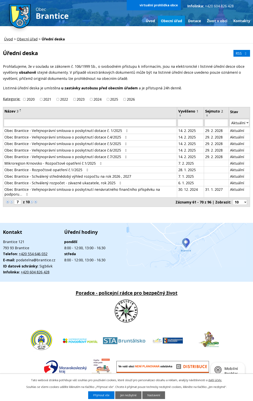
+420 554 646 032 (33, 253)
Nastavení (153, 395)
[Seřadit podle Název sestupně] (20, 111)
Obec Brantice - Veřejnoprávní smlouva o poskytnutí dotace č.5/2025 (66, 143)
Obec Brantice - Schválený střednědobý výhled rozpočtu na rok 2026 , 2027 (67, 176)
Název (11, 111)
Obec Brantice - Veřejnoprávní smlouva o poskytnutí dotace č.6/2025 (66, 150)
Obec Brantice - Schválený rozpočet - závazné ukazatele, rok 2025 (63, 182)
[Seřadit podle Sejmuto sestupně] (207, 116)
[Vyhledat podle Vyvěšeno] (190, 123)
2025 (114, 99)
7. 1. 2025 (186, 176)
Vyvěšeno (188, 111)
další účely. (215, 380)
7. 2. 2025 (186, 163)
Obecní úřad (171, 20)
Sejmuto (214, 111)
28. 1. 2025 (187, 169)
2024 (97, 99)
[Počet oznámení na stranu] (240, 202)
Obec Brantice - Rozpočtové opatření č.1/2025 (47, 169)
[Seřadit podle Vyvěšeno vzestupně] (180, 114)
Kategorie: (11, 98)
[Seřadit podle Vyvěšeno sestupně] (180, 116)
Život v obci (217, 20)
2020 (31, 99)
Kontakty (241, 20)
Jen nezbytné (128, 395)
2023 (81, 99)
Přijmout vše (101, 395)
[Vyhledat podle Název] (90, 123)
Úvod (150, 20)
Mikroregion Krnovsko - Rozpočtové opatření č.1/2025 (53, 163)
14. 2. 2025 (187, 130)
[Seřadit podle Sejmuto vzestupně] (207, 114)
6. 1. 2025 (186, 182)
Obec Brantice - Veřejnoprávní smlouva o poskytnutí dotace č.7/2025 (66, 156)
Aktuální (237, 130)
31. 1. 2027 (214, 189)
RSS (242, 53)
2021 (47, 99)
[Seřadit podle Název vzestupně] (20, 109)
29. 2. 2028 (214, 130)
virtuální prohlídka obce (159, 5)
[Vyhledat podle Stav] (239, 122)
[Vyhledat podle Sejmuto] (216, 123)
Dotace (194, 20)
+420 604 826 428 (219, 6)
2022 (64, 99)
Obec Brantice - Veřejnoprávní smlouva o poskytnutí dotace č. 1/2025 (66, 130)
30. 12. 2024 (188, 189)
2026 (131, 99)
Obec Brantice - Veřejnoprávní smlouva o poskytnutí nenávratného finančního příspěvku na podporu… (82, 192)
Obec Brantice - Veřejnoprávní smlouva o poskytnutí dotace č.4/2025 (66, 137)
